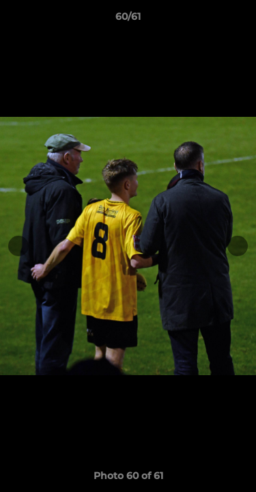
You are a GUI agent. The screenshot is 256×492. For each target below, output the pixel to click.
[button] (239, 20)
